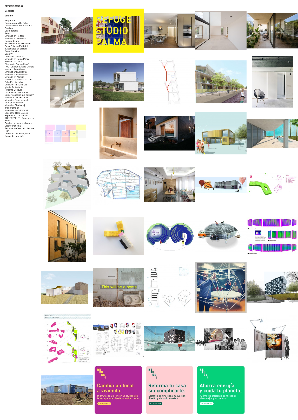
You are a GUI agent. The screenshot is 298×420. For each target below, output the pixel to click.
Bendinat (9, 28)
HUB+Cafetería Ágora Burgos (19, 66)
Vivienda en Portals (14, 36)
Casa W (8, 54)
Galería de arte (12, 41)
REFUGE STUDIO (14, 6)
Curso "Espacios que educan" (19, 95)
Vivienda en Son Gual (15, 38)
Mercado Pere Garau (15, 69)
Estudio (9, 15)
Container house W (14, 56)
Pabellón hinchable (14, 82)
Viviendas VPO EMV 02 (16, 110)
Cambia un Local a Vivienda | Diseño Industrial (19, 124)
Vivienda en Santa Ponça (17, 59)
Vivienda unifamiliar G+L (17, 74)
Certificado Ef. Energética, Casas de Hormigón (17, 134)
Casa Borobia (11, 30)
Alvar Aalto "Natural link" (17, 64)
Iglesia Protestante (14, 87)
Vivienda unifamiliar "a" (16, 72)
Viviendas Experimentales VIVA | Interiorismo (17, 101)
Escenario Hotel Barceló (16, 113)
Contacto (9, 11)
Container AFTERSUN (16, 84)
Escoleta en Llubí (13, 61)
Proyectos (10, 20)
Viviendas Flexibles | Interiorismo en (15, 106)
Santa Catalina (12, 51)
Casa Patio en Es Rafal (16, 46)
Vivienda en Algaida (14, 77)
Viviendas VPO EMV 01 (16, 97)
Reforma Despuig (13, 90)
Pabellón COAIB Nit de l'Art (18, 79)
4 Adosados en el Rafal (16, 48)
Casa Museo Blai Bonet (16, 92)
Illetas (7, 33)
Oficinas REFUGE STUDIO (18, 25)
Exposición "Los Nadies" (17, 115)
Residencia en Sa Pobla (16, 23)
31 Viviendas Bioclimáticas (18, 43)
